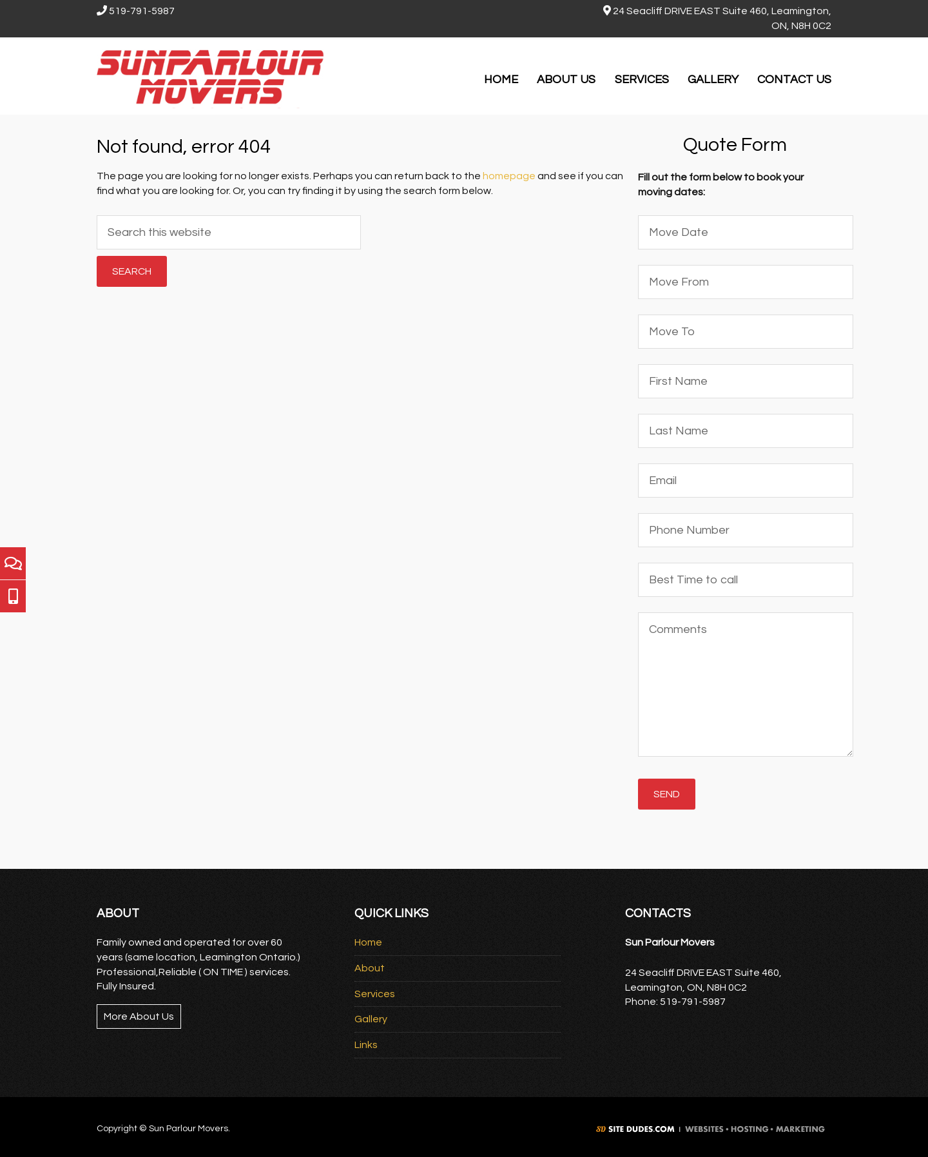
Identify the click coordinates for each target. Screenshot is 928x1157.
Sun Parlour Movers (212, 76)
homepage (509, 176)
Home (368, 942)
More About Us (139, 1016)
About (369, 968)
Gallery (370, 1019)
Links (366, 1045)
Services (374, 994)
